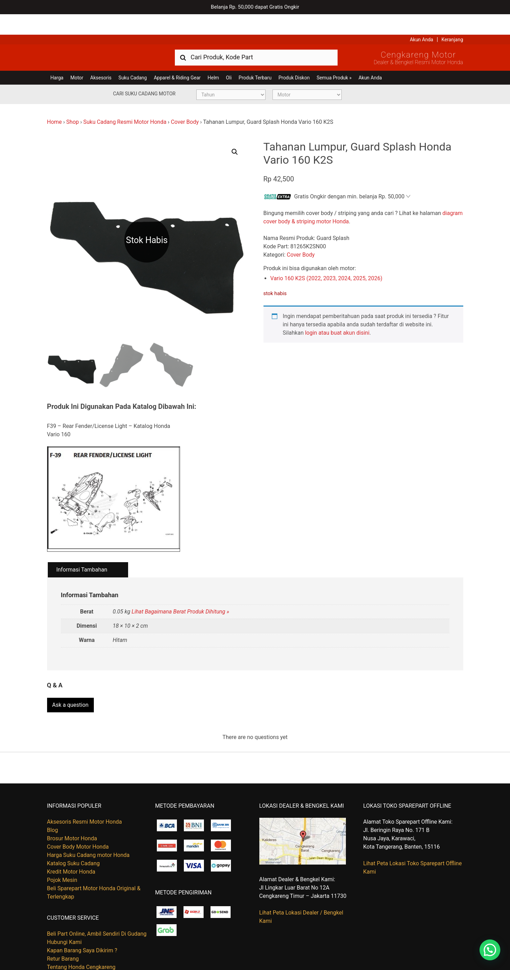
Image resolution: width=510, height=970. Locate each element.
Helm (213, 57)
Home (54, 101)
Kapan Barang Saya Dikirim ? (82, 927)
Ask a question (70, 681)
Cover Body (185, 101)
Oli (229, 57)
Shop (72, 101)
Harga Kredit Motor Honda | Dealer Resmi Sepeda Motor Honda (97, 36)
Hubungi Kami (64, 918)
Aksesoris (100, 57)
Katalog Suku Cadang (73, 839)
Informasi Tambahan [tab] (81, 549)
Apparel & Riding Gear (177, 57)
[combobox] (256, 36)
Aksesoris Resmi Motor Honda (84, 798)
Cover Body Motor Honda (78, 822)
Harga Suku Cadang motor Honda (88, 831)
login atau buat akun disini (337, 312)
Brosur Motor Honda (72, 814)
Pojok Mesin (62, 856)
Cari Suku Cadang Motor (144, 73)
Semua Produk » (333, 57)
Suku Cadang (132, 57)
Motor (76, 57)
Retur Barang (63, 935)
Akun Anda (421, 19)
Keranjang (452, 19)
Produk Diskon (294, 57)
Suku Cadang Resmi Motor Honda (124, 101)
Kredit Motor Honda (71, 847)
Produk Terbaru (255, 57)
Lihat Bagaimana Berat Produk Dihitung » (180, 591)
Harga (57, 57)
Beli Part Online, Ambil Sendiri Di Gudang (97, 910)
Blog (52, 806)
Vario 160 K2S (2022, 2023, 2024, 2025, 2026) (326, 258)
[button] (235, 131)
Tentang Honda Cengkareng (81, 943)
